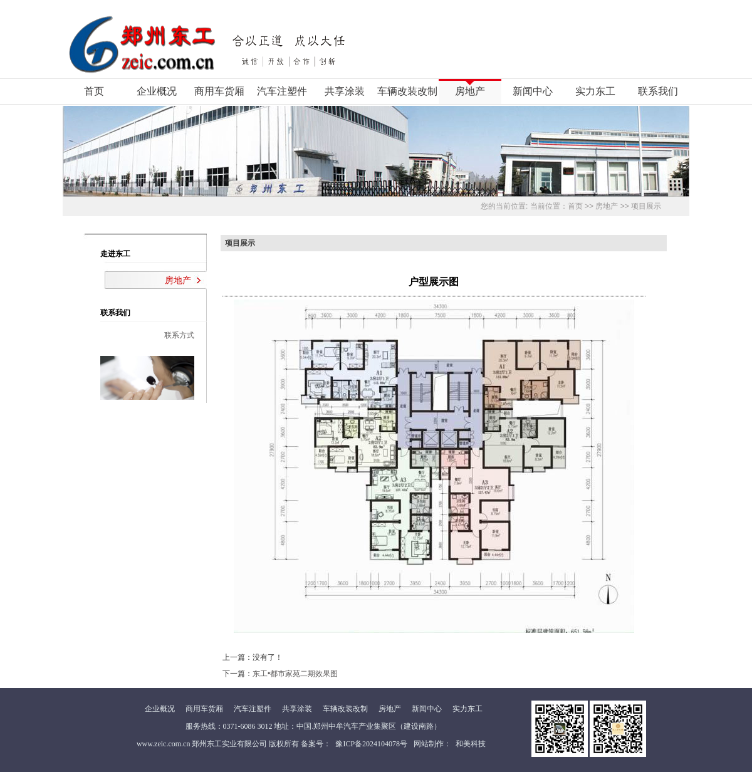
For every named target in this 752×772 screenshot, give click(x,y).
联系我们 (658, 91)
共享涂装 (345, 91)
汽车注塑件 (282, 91)
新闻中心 (533, 91)
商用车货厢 (219, 91)
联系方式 (179, 335)
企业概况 (157, 91)
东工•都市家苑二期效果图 (295, 673)
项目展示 (646, 206)
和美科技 (471, 743)
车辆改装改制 (407, 91)
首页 (94, 91)
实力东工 (595, 91)
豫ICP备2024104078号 (371, 743)
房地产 (470, 91)
